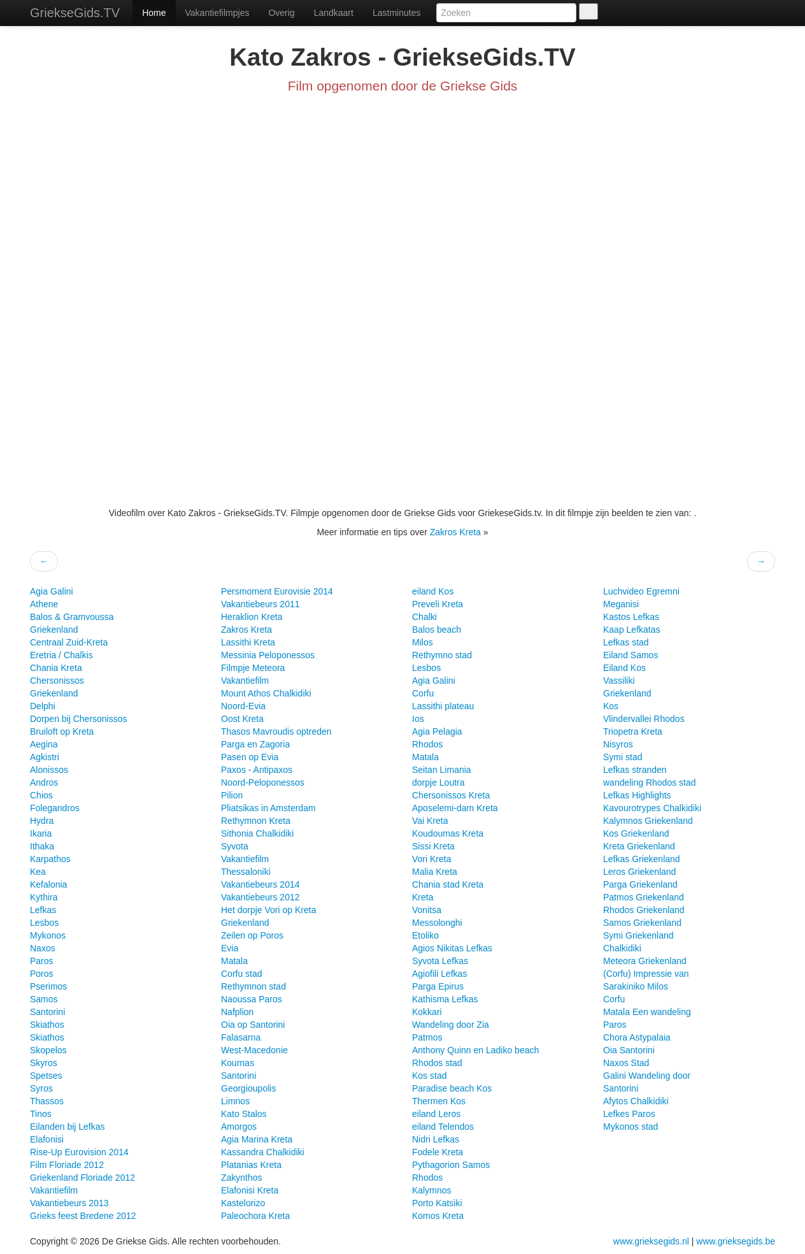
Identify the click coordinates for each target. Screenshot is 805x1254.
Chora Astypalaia (637, 1037)
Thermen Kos (439, 1101)
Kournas (237, 1063)
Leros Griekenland (639, 872)
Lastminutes (396, 13)
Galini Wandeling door (646, 1075)
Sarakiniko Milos (635, 986)
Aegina (44, 744)
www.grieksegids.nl (652, 1241)
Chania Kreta (56, 668)
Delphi (42, 706)
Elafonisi (47, 1139)
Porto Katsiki (437, 1203)
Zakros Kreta (455, 532)
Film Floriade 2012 (67, 1165)
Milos (422, 642)
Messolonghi (437, 923)
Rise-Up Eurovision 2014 (79, 1152)
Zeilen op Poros (252, 935)
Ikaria (41, 833)
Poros (41, 974)
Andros (44, 782)
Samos (44, 999)
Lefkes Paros (629, 1114)
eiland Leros (436, 1114)
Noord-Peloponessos (262, 782)
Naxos (42, 948)
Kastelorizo (243, 1203)
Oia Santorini (629, 1050)
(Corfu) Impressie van (646, 974)
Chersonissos (57, 680)
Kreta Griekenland (639, 846)
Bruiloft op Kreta (62, 731)
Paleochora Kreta (255, 1216)
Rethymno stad (442, 655)
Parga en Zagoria (255, 744)
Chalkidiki (622, 948)
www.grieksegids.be (735, 1241)
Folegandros (55, 808)
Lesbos (44, 923)
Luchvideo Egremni (641, 591)
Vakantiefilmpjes (217, 13)
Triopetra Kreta (632, 731)
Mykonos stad (630, 1126)
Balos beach (436, 629)
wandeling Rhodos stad (649, 782)
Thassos (47, 1101)
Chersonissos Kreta (451, 795)
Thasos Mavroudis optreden (276, 731)
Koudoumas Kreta (447, 833)
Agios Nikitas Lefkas (452, 948)
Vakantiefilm (54, 1190)
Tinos (41, 1114)
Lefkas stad (626, 642)
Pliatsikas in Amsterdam (268, 808)
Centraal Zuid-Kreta (69, 642)
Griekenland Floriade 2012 (82, 1177)
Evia (229, 948)
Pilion (232, 795)
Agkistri (44, 757)
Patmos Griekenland (643, 897)
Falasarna (240, 1037)
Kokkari (427, 1012)
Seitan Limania (441, 770)
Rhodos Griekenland (644, 910)
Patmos (427, 1037)
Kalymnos (431, 1190)
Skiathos (47, 1025)
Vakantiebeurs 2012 (260, 897)
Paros (41, 961)
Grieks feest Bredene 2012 (83, 1216)
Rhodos (427, 744)
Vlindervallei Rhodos (644, 719)
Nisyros (618, 744)
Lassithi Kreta (248, 642)
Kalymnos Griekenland (648, 821)
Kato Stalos (244, 1114)
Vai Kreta (430, 821)
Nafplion (237, 1012)
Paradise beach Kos (452, 1088)
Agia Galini (51, 591)
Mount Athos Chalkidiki (266, 693)
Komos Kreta (438, 1216)
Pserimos (48, 986)
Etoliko (425, 935)
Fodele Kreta (437, 1152)
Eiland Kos (624, 668)
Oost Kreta (242, 719)
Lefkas (43, 910)
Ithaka (42, 846)
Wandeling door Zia (450, 1025)
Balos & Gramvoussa (72, 617)
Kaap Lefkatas (631, 629)
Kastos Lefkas (631, 617)
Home (154, 13)
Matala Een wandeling (647, 1012)
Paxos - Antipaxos (256, 770)
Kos (610, 706)
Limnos (235, 1101)
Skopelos (48, 1050)
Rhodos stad (437, 1063)
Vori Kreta (431, 859)
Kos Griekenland (636, 833)
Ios (418, 719)
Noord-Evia (243, 706)
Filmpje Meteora (253, 668)
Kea (38, 872)
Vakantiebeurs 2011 (260, 604)
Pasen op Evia (249, 757)
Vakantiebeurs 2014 (260, 884)
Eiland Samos (630, 655)
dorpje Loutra (438, 782)
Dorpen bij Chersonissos (78, 719)
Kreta (422, 897)
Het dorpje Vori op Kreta (268, 910)
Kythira (44, 897)
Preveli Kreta (437, 604)
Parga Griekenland (640, 884)
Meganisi (621, 604)
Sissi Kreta (433, 846)
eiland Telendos (443, 1126)
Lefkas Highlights (637, 795)
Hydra (41, 821)
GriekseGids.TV (75, 13)
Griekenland (54, 629)
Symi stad (622, 757)
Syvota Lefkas (440, 961)
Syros (41, 1088)
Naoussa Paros (251, 999)
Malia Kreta (434, 872)
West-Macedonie (254, 1050)
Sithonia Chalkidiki (257, 833)
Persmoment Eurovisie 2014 (277, 591)
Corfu (423, 693)
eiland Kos (432, 591)
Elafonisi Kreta (249, 1190)
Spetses (46, 1075)
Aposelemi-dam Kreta (455, 808)
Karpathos (50, 859)
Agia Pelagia (437, 731)
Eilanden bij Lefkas (67, 1126)
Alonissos (49, 770)
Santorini (47, 1012)
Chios (41, 795)
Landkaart (333, 13)
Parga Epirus (438, 986)
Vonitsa (426, 910)
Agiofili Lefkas (439, 974)
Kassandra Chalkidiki (262, 1152)
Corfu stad (241, 974)
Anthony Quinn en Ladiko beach (475, 1050)
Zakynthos (241, 1177)
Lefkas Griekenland (641, 859)
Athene (44, 604)
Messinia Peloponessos (268, 655)
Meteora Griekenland (645, 961)
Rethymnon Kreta (255, 821)
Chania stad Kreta (447, 884)
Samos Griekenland (642, 923)
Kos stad (429, 1075)
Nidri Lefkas (435, 1139)
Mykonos (48, 935)
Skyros (43, 1063)
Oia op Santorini (253, 1025)
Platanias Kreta (251, 1165)
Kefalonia (48, 884)
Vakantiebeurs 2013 (69, 1203)
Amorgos (239, 1126)
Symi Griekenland (638, 935)
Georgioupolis (248, 1088)
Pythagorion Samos (451, 1165)
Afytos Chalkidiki (636, 1101)
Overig (281, 13)
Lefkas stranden (635, 770)
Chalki (424, 617)
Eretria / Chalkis (61, 655)
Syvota (234, 846)
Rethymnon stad (253, 986)
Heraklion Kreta (252, 617)
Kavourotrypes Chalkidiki (652, 808)
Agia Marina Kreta (256, 1139)
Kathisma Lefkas (445, 999)
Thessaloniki (246, 872)
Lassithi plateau (443, 706)
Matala (234, 961)
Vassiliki (619, 680)
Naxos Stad (626, 1063)
